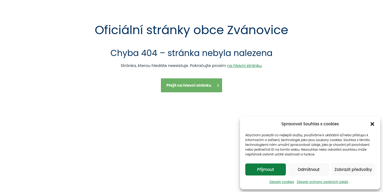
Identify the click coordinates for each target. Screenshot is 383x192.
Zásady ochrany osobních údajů (322, 181)
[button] (372, 124)
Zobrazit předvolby (353, 169)
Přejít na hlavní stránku (193, 85)
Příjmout (265, 169)
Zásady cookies (281, 181)
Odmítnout (308, 169)
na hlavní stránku (244, 65)
